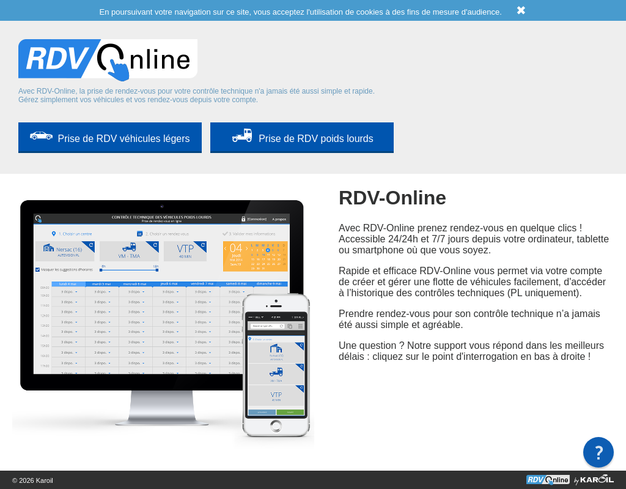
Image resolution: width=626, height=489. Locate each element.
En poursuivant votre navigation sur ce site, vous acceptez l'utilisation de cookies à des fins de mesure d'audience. (313, 12)
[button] (598, 452)
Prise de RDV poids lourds (316, 138)
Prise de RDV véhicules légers (123, 138)
